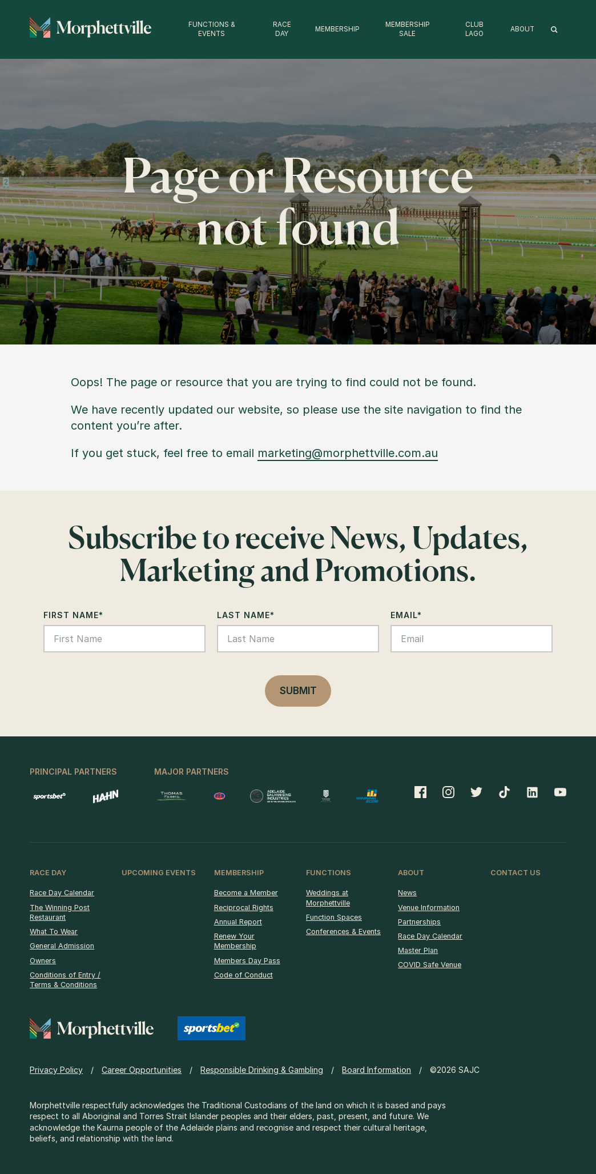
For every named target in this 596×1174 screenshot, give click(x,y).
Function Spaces (334, 917)
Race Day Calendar (62, 892)
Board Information (376, 1070)
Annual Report (238, 921)
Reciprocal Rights (243, 907)
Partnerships (419, 921)
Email (406, 615)
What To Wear (54, 931)
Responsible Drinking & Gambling (261, 1070)
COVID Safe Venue (429, 964)
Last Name (246, 615)
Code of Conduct (243, 975)
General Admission (62, 945)
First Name (73, 615)
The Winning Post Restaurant (60, 912)
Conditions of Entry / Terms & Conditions (65, 980)
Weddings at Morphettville (328, 897)
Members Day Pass (247, 960)
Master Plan (418, 950)
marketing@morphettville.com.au (347, 453)
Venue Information (429, 907)
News (407, 892)
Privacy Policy (56, 1070)
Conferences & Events (343, 931)
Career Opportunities (142, 1070)
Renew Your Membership (235, 941)
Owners (43, 960)
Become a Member (246, 892)
